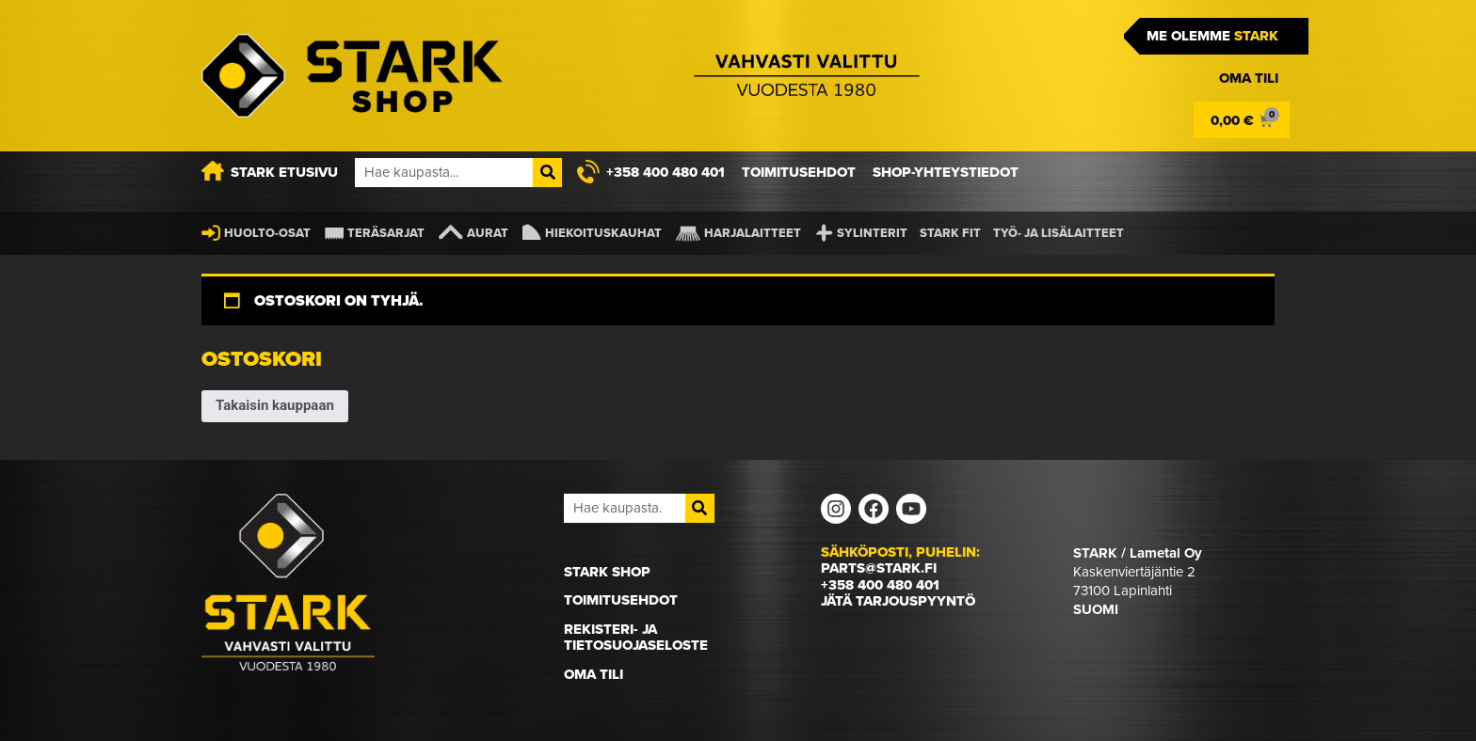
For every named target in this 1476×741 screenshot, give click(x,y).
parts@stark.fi (879, 568)
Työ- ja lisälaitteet (1058, 233)
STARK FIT (950, 233)
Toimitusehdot (621, 600)
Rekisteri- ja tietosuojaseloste (636, 637)
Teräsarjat (386, 233)
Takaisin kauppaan (275, 405)
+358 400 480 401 (880, 585)
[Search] (547, 172)
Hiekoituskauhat (603, 233)
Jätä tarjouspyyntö (898, 601)
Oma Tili (593, 674)
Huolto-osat (267, 233)
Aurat (487, 233)
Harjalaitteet (752, 233)
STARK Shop (607, 571)
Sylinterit (872, 233)
